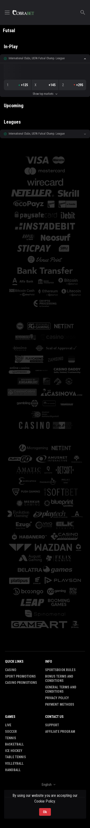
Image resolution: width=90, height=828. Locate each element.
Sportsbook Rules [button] (60, 670)
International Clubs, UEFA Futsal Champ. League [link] (37, 58)
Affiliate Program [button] (60, 731)
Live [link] (8, 725)
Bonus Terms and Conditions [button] (59, 678)
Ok (45, 812)
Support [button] (52, 725)
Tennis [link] (10, 738)
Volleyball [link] (14, 763)
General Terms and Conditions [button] (60, 689)
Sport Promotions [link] (20, 676)
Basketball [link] (14, 744)
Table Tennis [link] (15, 757)
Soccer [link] (11, 731)
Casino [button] (10, 670)
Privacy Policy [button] (57, 698)
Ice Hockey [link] (13, 751)
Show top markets (45, 93)
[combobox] (45, 784)
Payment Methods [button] (59, 704)
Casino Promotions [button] (21, 683)
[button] (45, 58)
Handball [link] (13, 770)
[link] (23, 12)
